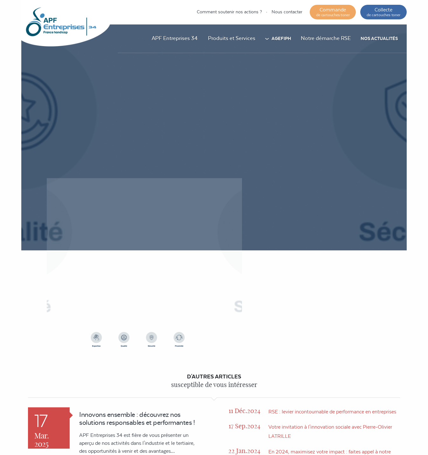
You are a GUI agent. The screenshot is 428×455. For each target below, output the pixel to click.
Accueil (239, 206)
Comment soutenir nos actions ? (229, 11)
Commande (332, 12)
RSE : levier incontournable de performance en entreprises (332, 412)
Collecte (383, 12)
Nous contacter (287, 11)
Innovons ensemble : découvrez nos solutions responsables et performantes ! (137, 418)
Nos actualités (379, 38)
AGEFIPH (281, 38)
